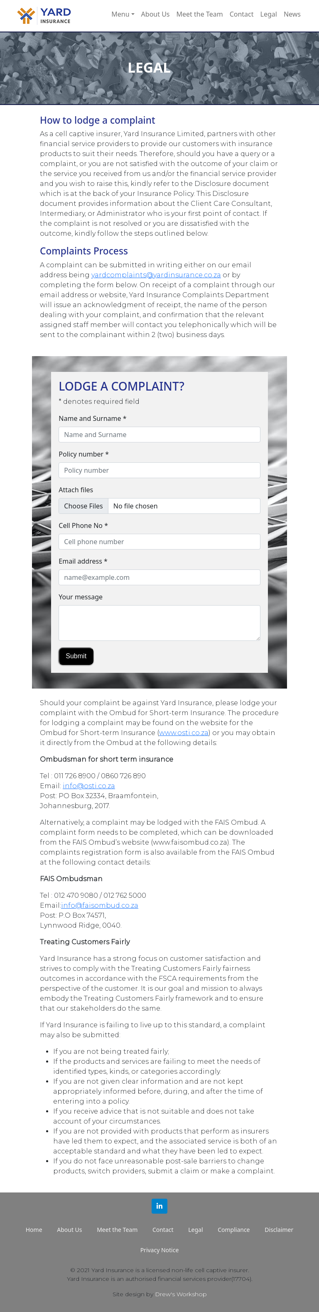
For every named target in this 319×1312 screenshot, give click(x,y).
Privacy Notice (159, 1250)
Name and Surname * (92, 418)
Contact (242, 14)
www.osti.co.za (184, 733)
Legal (268, 14)
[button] (159, 1206)
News (292, 14)
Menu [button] (120, 14)
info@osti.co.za (89, 786)
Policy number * (84, 454)
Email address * (83, 561)
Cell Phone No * (83, 525)
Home (34, 1230)
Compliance (234, 1230)
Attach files (76, 489)
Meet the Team (200, 14)
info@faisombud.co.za (99, 905)
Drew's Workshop (181, 1294)
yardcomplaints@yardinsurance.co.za (156, 275)
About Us (155, 14)
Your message (81, 596)
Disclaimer (279, 1230)
